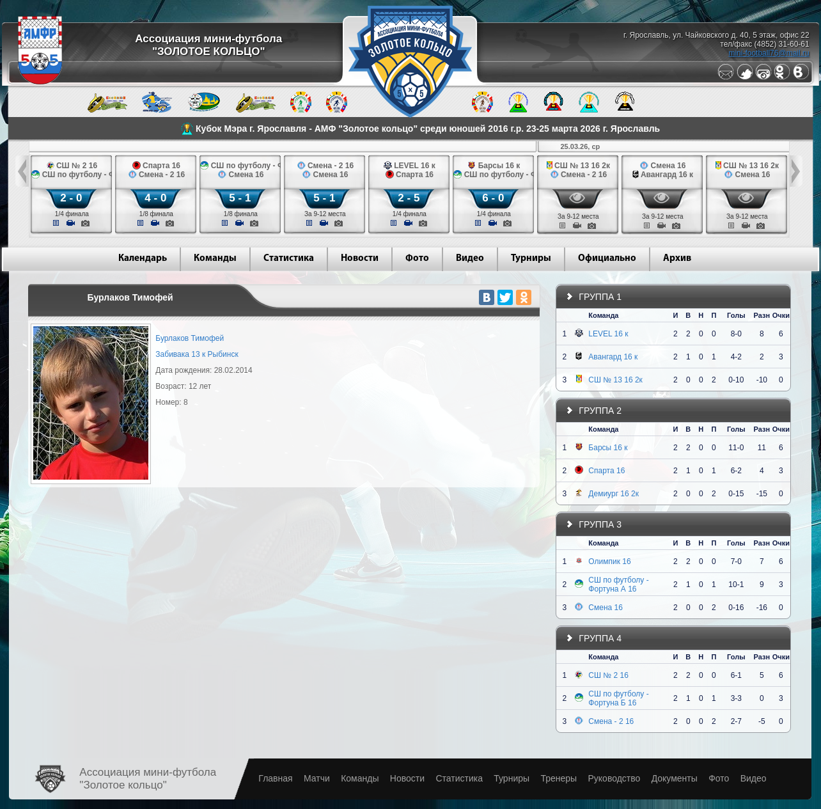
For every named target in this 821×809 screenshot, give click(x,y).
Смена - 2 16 (611, 721)
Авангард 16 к (612, 356)
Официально (607, 258)
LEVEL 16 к (608, 333)
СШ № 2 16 (608, 675)
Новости (360, 258)
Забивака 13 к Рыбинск (196, 354)
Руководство (614, 778)
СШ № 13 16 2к (615, 379)
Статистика (288, 258)
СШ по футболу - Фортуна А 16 (618, 584)
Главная (275, 778)
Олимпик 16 (609, 561)
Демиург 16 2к (613, 493)
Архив (677, 258)
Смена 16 (605, 607)
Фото (417, 258)
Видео (470, 258)
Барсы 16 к (607, 447)
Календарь (142, 258)
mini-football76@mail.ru (768, 53)
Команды (215, 258)
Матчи (317, 778)
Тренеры (558, 778)
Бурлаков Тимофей (189, 338)
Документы (675, 778)
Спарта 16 (606, 470)
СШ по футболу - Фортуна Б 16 (618, 698)
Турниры (531, 258)
